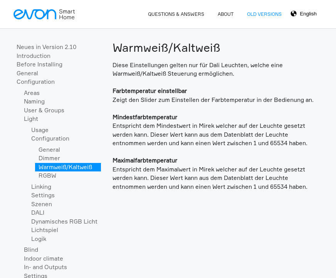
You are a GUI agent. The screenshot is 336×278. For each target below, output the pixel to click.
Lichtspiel (44, 230)
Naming (34, 101)
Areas (32, 93)
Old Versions (264, 14)
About (226, 14)
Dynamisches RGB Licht (64, 221)
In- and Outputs (45, 267)
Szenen (41, 204)
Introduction (33, 55)
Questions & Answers (176, 14)
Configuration (36, 81)
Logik (38, 238)
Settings (43, 195)
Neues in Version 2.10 (46, 47)
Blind (31, 249)
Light (31, 118)
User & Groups (44, 110)
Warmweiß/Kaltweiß (65, 167)
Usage (40, 130)
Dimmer (49, 158)
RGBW (47, 175)
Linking (41, 186)
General (27, 73)
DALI (37, 212)
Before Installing (39, 64)
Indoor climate (43, 258)
